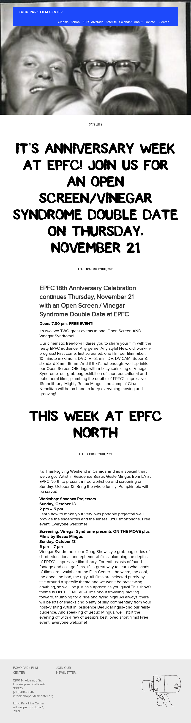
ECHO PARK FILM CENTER (41, 12)
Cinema (63, 22)
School (75, 22)
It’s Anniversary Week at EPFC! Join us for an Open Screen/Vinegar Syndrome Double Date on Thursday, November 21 (95, 198)
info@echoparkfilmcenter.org (33, 696)
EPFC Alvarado (93, 22)
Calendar (125, 22)
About (138, 22)
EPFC (81, 269)
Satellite (111, 22)
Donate (150, 22)
